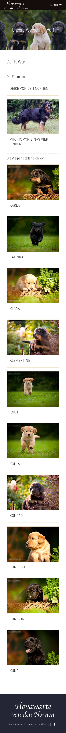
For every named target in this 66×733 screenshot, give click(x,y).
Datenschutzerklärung (36, 724)
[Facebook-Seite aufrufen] (54, 724)
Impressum (15, 724)
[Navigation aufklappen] (56, 7)
